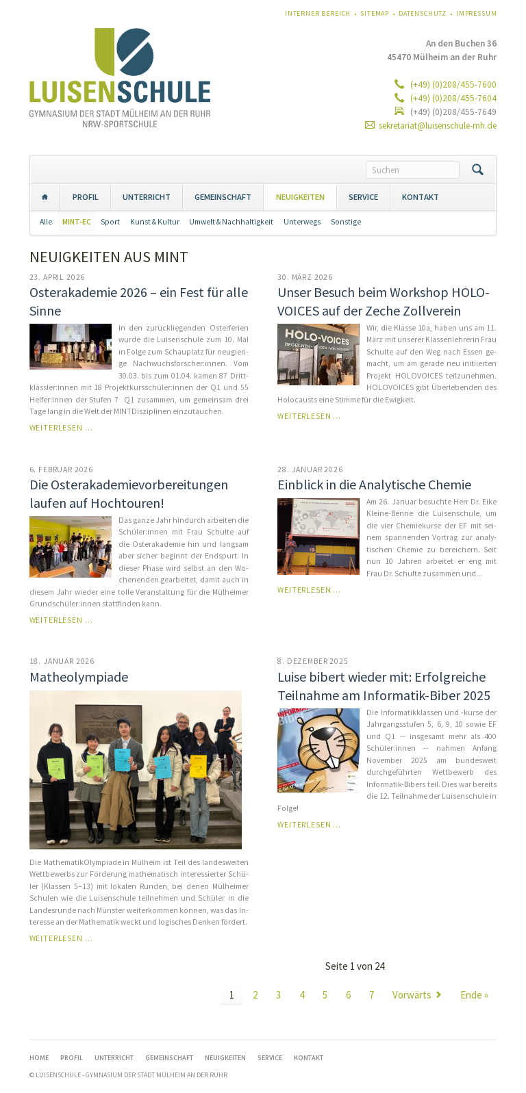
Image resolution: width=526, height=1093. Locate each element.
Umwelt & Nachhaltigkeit (231, 222)
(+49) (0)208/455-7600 (452, 84)
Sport (110, 222)
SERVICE (363, 197)
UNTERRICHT (147, 197)
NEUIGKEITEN (300, 197)
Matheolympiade (78, 676)
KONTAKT (420, 197)
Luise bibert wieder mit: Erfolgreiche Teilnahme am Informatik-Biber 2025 (383, 686)
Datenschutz (423, 13)
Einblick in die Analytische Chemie (374, 484)
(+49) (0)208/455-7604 (452, 98)
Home (45, 196)
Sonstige (346, 222)
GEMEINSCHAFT (223, 197)
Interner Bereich (318, 13)
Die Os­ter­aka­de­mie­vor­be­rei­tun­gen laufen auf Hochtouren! (128, 493)
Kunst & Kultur (154, 222)
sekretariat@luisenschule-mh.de (438, 125)
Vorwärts (411, 994)
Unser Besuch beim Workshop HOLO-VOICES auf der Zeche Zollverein (383, 301)
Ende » (474, 994)
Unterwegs (302, 222)
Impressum (476, 13)
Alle (46, 222)
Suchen (478, 169)
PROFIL (86, 197)
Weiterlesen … (61, 428)
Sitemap (374, 13)
